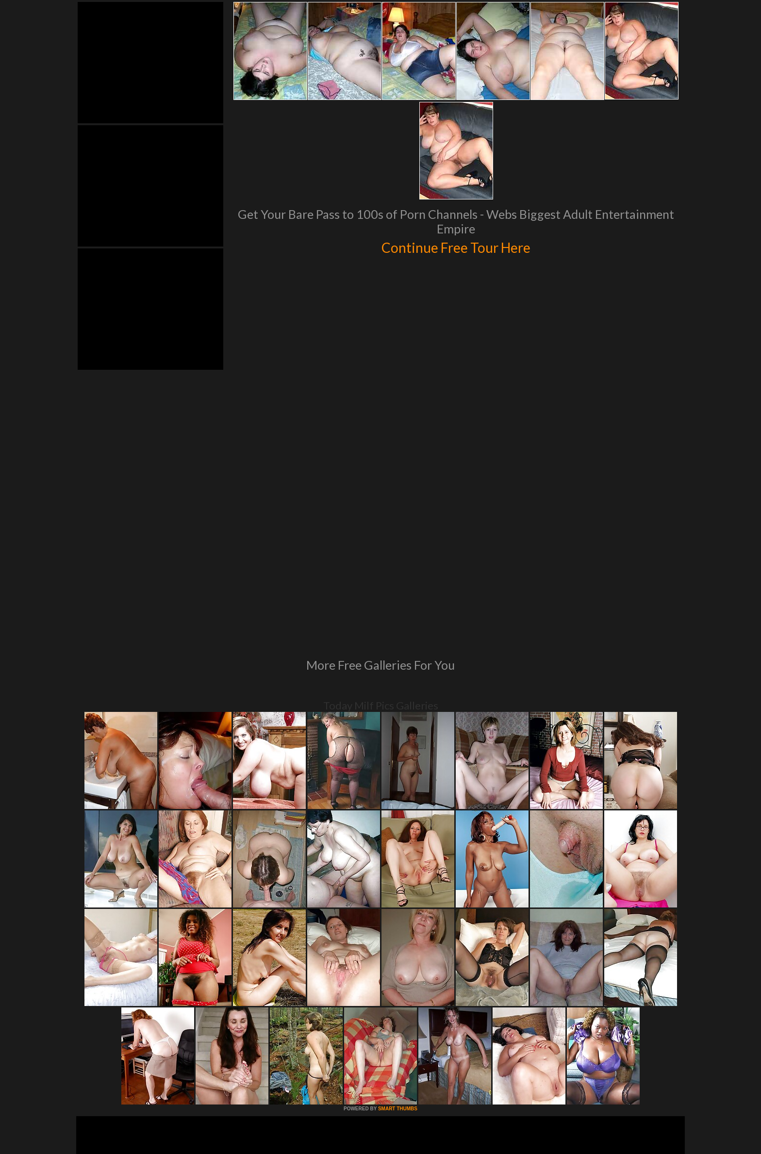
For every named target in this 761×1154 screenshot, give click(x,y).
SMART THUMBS (397, 976)
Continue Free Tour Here (455, 246)
